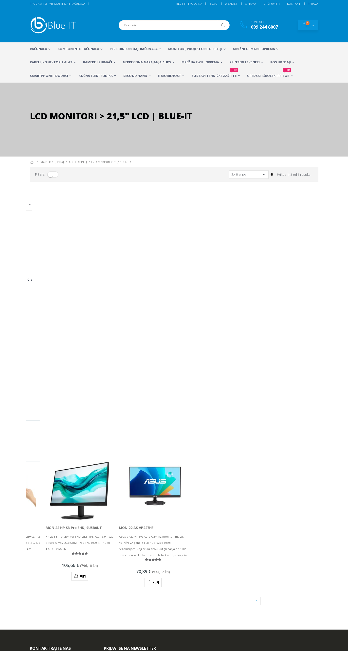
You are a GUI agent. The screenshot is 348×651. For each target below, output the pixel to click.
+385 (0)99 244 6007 (52, 517)
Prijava (313, 3)
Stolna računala (116, 560)
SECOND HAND (135, 75)
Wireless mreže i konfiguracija (218, 566)
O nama (250, 3)
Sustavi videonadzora (212, 560)
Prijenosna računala (119, 554)
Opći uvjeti (271, 3)
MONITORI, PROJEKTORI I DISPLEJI (195, 49)
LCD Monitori (100, 162)
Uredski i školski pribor (269, 73)
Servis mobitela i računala (215, 554)
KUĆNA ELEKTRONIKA (96, 75)
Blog (214, 3)
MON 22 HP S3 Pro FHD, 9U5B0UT (131, 252)
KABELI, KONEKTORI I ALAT (51, 62)
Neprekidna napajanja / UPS (147, 62)
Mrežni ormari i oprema (254, 49)
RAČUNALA (38, 49)
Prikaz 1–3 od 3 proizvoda (49, 325)
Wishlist (231, 3)
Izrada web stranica (276, 560)
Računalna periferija (157, 571)
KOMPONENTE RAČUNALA (78, 49)
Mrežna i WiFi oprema (200, 62)
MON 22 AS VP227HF (194, 252)
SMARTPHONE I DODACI (49, 75)
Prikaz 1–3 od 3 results (294, 174)
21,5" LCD (120, 162)
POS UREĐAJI (280, 62)
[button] (308, 25)
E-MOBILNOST (169, 75)
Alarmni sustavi (272, 554)
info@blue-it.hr (41, 529)
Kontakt (293, 3)
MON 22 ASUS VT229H (48, 252)
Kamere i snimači (97, 62)
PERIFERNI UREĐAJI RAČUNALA (134, 49)
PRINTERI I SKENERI (245, 62)
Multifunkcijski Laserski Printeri (154, 562)
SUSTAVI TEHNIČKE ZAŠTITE (215, 73)
